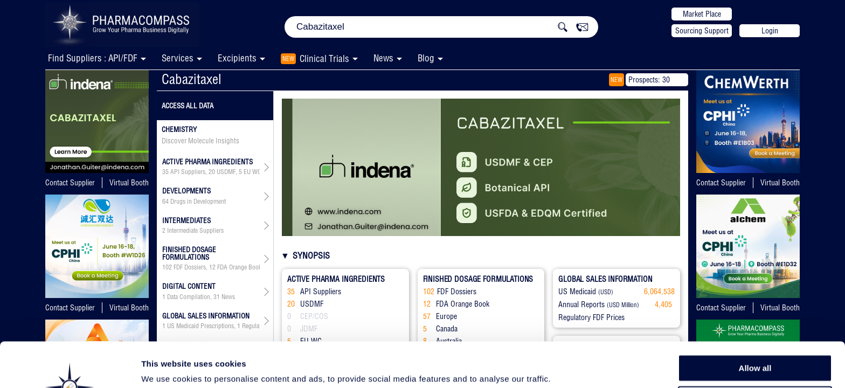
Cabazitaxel (191, 79)
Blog (426, 58)
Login (769, 31)
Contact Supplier (70, 182)
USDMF (226, 172)
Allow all (755, 323)
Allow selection (754, 347)
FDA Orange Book (239, 267)
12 (212, 267)
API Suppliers (187, 172)
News (383, 58)
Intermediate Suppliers (195, 230)
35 (165, 172)
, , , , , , (211, 267)
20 (212, 172)
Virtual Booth (129, 182)
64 (165, 201)
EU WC (252, 172)
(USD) (605, 292)
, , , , (211, 172)
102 (167, 267)
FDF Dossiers (190, 267)
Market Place (702, 14)
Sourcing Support (702, 31)
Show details (566, 367)
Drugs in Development (198, 201)
